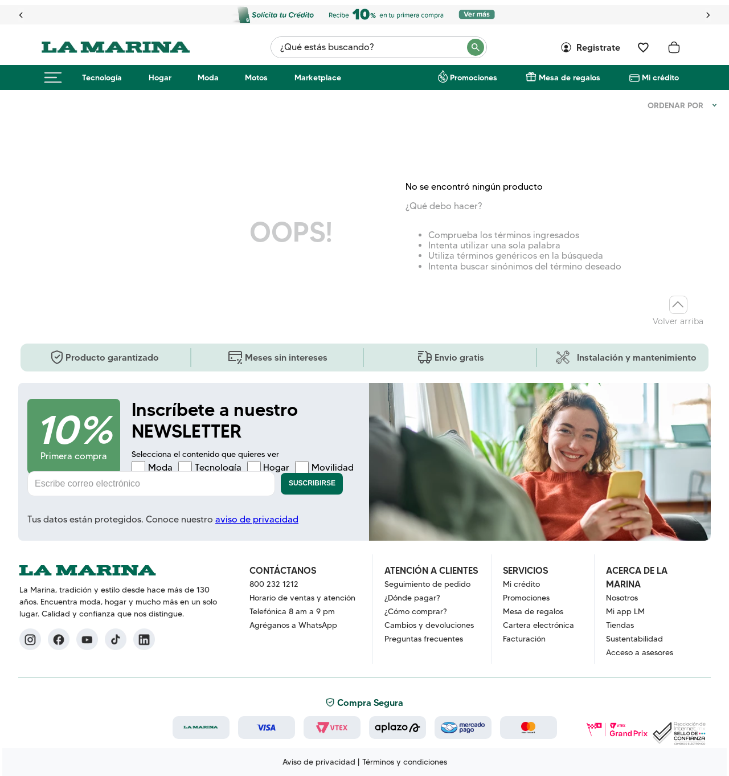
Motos (256, 77)
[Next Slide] (708, 15)
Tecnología (102, 77)
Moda (208, 77)
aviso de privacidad (256, 519)
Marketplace (317, 77)
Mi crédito (660, 77)
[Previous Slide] (21, 15)
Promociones (473, 77)
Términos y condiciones (404, 762)
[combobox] (379, 47)
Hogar (160, 77)
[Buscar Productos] (476, 47)
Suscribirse (312, 483)
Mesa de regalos (569, 77)
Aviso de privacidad (318, 762)
